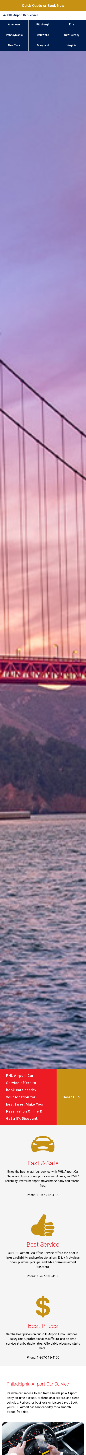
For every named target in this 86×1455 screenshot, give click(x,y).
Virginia (72, 45)
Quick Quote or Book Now (43, 5)
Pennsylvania (14, 35)
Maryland (43, 45)
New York (14, 45)
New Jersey (71, 35)
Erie (71, 24)
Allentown (14, 24)
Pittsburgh (42, 24)
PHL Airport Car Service (22, 15)
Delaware (43, 35)
